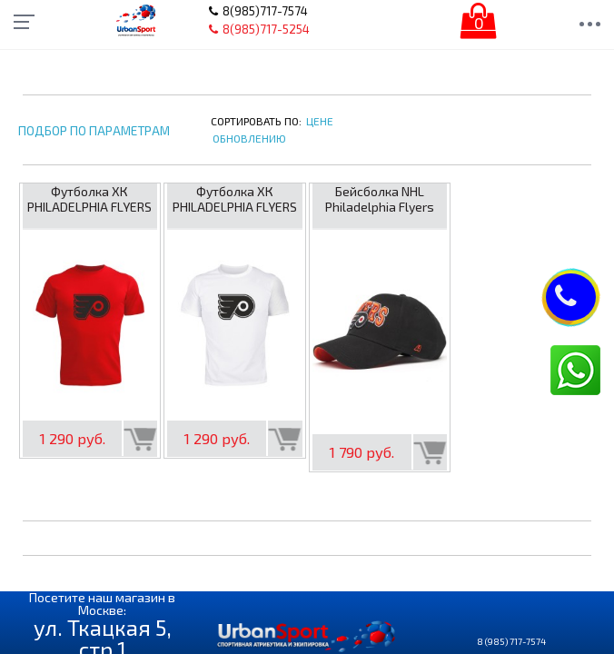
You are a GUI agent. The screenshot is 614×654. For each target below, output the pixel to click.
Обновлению (249, 138)
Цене (319, 120)
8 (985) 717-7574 (511, 641)
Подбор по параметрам (94, 131)
